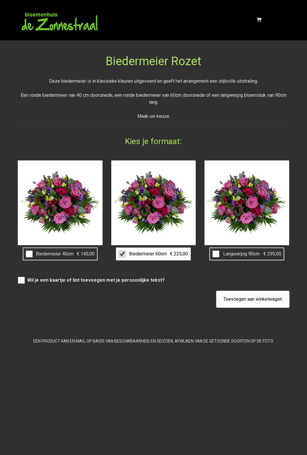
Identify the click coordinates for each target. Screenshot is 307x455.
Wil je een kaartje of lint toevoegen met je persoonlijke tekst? (96, 280)
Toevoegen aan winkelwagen (252, 299)
